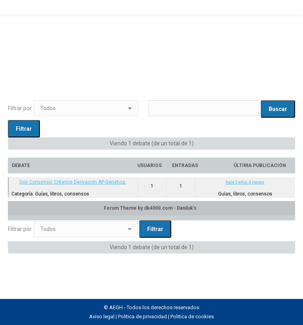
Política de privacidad (142, 316)
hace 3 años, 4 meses (245, 182)
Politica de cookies (192, 316)
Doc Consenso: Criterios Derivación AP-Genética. (72, 182)
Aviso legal (101, 316)
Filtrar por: (20, 108)
